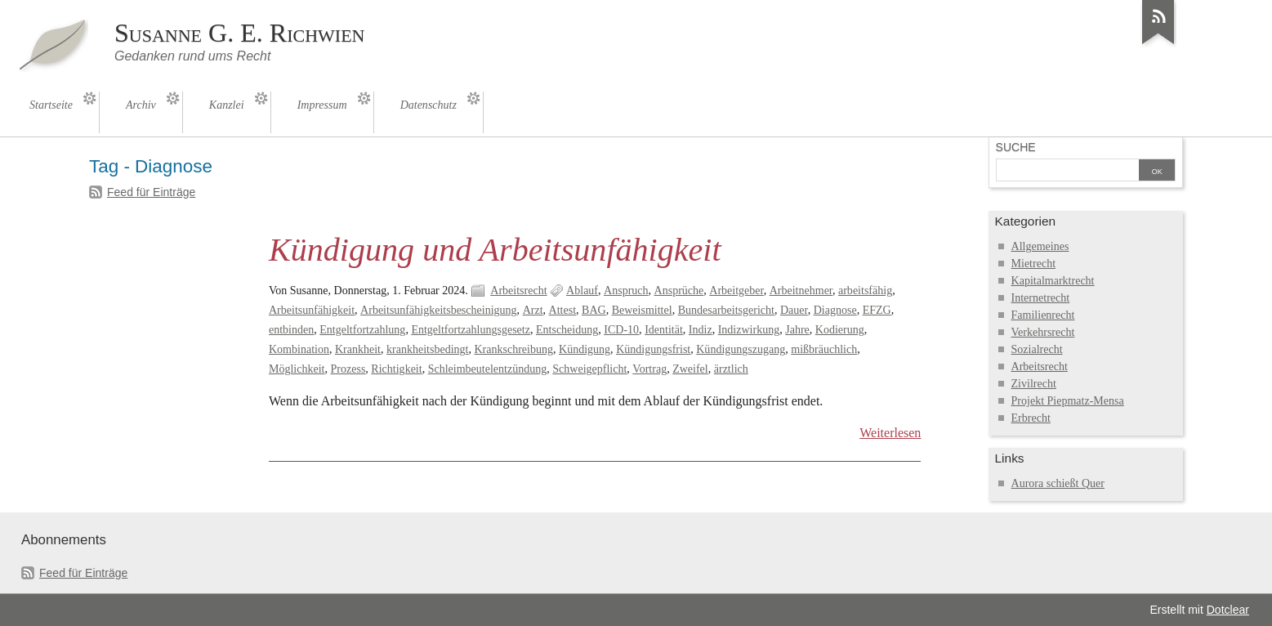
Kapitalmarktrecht (1053, 281)
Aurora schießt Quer (1058, 483)
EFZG (877, 310)
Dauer (794, 310)
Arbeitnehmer (801, 290)
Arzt (533, 310)
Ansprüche (679, 290)
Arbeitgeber (736, 290)
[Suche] (1068, 171)
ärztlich (731, 369)
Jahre (797, 330)
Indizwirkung (749, 330)
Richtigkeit (396, 369)
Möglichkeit (297, 369)
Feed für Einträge (151, 192)
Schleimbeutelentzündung (487, 369)
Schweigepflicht (589, 369)
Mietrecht (1033, 263)
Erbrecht (1031, 418)
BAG (594, 310)
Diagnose (835, 310)
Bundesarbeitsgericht (726, 310)
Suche (1016, 147)
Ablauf (582, 290)
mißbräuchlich (824, 349)
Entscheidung (567, 330)
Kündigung (584, 349)
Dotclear (1228, 609)
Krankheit (358, 349)
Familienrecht (1043, 315)
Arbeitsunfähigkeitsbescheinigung (438, 310)
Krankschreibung (513, 349)
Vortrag (649, 369)
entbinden (291, 330)
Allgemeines (1040, 246)
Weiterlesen (890, 433)
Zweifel (690, 369)
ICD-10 (621, 330)
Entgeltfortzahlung (362, 330)
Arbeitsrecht (518, 290)
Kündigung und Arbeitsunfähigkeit (495, 249)
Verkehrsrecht (1043, 332)
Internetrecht (1040, 298)
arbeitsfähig (865, 290)
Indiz (700, 330)
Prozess (348, 369)
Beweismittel (642, 310)
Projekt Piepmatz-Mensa (1067, 401)
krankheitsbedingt (427, 349)
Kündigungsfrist (653, 349)
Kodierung (839, 330)
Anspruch (626, 290)
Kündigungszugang (740, 349)
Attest (562, 310)
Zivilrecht (1033, 384)
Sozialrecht (1037, 349)
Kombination (299, 349)
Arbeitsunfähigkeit (312, 310)
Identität (664, 330)
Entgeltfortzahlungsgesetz (470, 330)
